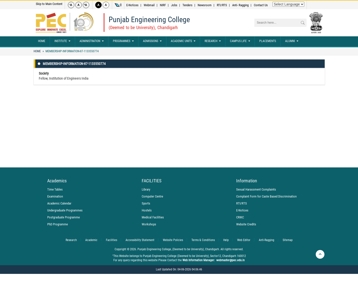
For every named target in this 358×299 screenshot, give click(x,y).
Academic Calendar (59, 203)
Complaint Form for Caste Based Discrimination (266, 196)
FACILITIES (151, 180)
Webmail (149, 5)
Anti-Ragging (266, 240)
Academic (91, 240)
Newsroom (205, 5)
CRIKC (240, 217)
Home (41, 41)
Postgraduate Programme (63, 217)
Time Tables (55, 189)
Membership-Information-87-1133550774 (72, 51)
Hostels (147, 210)
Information (246, 180)
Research (213, 41)
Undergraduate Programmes (65, 210)
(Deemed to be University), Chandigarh (143, 27)
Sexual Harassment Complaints (256, 189)
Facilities (111, 240)
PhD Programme (57, 224)
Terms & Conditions (203, 240)
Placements (267, 41)
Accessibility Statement (140, 240)
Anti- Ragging (240, 5)
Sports (146, 203)
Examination (55, 196)
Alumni (291, 41)
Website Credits (246, 224)
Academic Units (183, 41)
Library (146, 189)
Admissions (152, 41)
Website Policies (173, 240)
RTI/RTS (222, 5)
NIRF (163, 5)
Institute (62, 41)
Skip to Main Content (49, 4)
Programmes (123, 41)
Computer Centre (152, 196)
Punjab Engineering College (149, 19)
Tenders (187, 5)
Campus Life (240, 41)
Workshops (149, 224)
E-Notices (132, 5)
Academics (57, 180)
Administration (92, 41)
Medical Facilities (153, 217)
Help (226, 240)
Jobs (174, 5)
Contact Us (261, 5)
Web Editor (243, 240)
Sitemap (288, 240)
